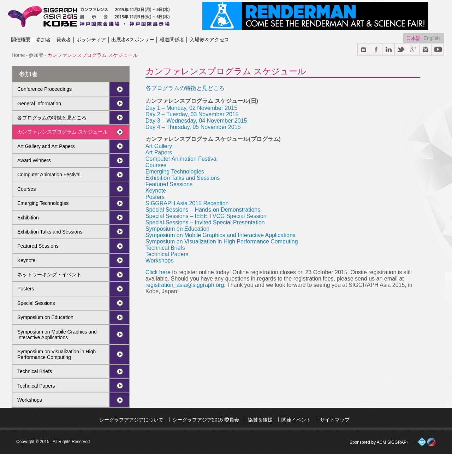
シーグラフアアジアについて (131, 420)
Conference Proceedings (44, 89)
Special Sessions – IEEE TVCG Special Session (206, 216)
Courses (26, 189)
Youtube (438, 49)
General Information (39, 103)
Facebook (376, 49)
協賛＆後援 (260, 420)
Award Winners (34, 160)
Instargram (426, 49)
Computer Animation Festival (49, 174)
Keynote (26, 260)
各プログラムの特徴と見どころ (52, 117)
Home (18, 55)
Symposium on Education (45, 317)
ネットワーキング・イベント (49, 274)
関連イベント (296, 420)
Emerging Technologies (43, 203)
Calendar (364, 49)
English (431, 38)
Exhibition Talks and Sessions (49, 232)
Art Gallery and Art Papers (46, 146)
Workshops (29, 400)
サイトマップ (335, 420)
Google (413, 49)
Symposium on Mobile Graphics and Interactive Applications (57, 334)
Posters (25, 288)
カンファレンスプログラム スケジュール (62, 132)
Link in (388, 49)
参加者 (36, 55)
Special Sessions (36, 303)
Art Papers (158, 152)
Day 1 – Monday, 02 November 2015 (191, 108)
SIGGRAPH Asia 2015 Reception (187, 203)
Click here (158, 272)
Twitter (401, 49)
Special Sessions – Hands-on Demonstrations (203, 210)
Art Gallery (158, 146)
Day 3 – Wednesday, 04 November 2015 (196, 121)
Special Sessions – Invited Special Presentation (205, 222)
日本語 (414, 38)
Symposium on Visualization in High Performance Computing (56, 354)
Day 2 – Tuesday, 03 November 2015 (192, 114)
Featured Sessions (38, 246)
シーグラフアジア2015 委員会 (205, 420)
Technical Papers (36, 386)
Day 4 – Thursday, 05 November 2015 (193, 127)
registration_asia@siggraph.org (184, 285)
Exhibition (28, 217)
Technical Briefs (34, 371)
